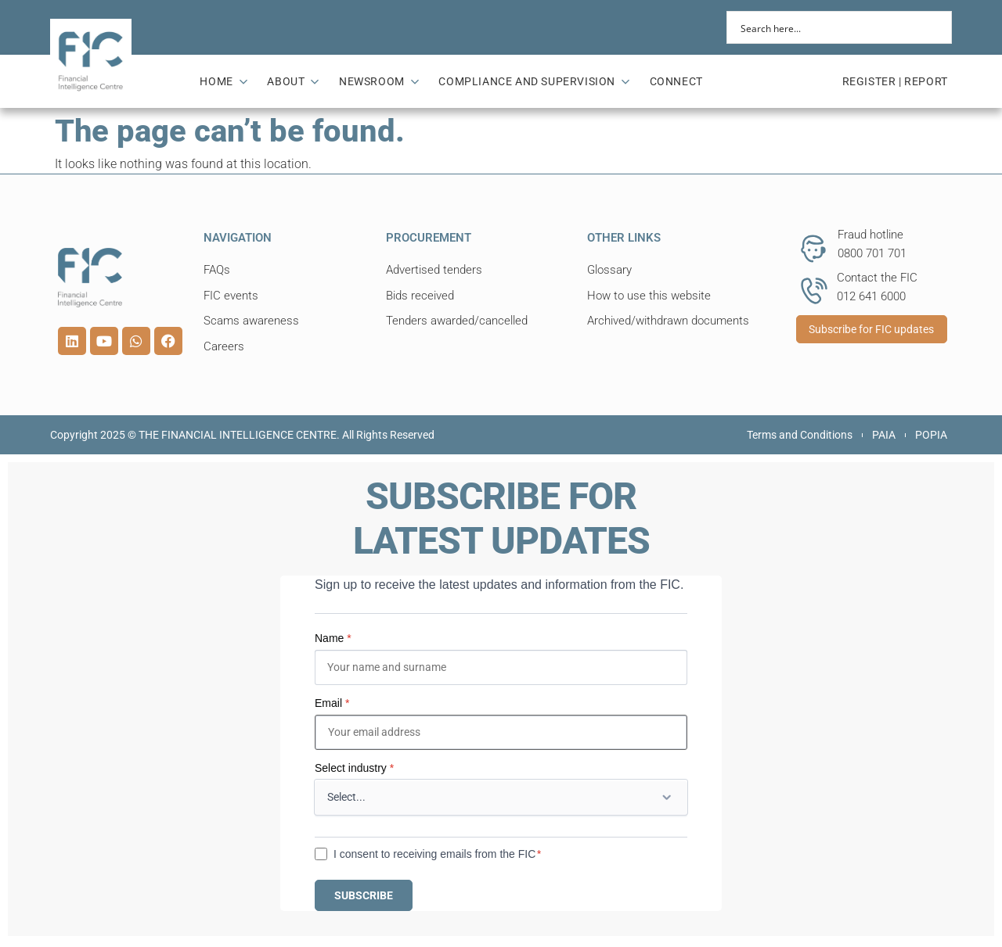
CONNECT (676, 81)
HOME (223, 81)
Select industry (354, 767)
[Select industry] (501, 797)
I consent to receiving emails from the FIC (434, 853)
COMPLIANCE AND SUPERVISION (533, 81)
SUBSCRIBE (363, 895)
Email (332, 703)
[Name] (501, 667)
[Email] (501, 732)
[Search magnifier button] (935, 27)
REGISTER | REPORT (895, 81)
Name (333, 638)
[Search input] (829, 27)
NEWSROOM (379, 81)
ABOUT (293, 81)
